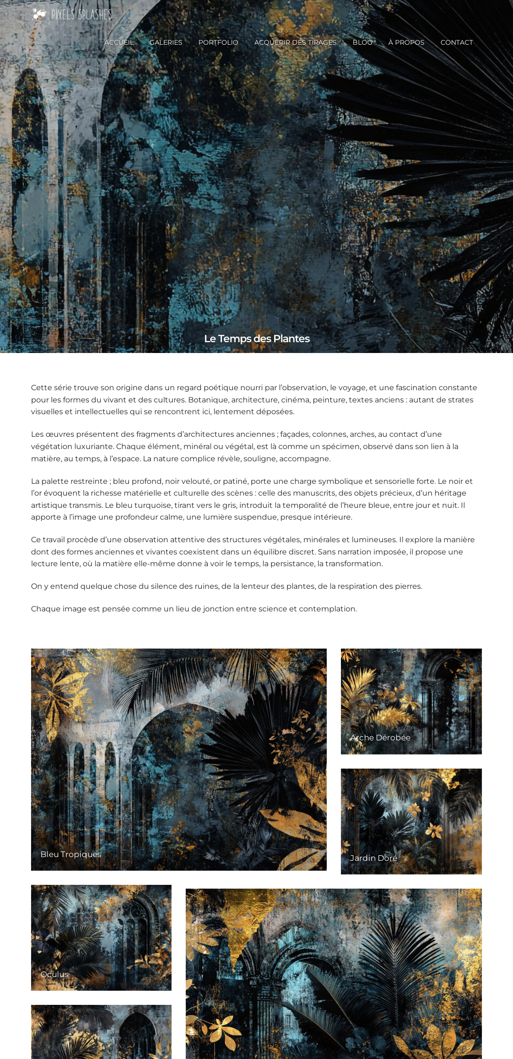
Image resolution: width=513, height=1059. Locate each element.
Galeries (166, 42)
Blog (362, 42)
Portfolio (218, 42)
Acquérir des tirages (295, 42)
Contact (457, 42)
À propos (406, 42)
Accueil (119, 42)
